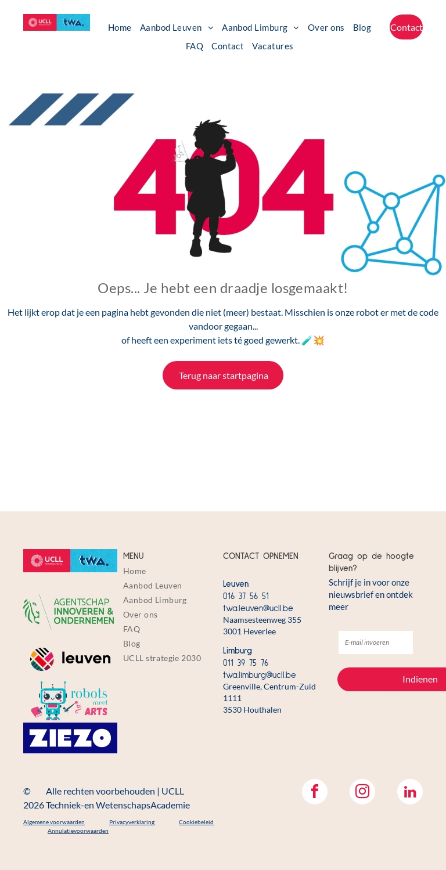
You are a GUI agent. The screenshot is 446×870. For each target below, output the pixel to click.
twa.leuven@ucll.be (258, 608)
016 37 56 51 (246, 596)
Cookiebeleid (196, 821)
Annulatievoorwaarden (78, 830)
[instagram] (362, 793)
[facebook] (315, 793)
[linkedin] (410, 793)
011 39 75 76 (245, 663)
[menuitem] (120, 27)
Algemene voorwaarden (54, 821)
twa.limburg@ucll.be (259, 675)
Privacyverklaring (131, 821)
